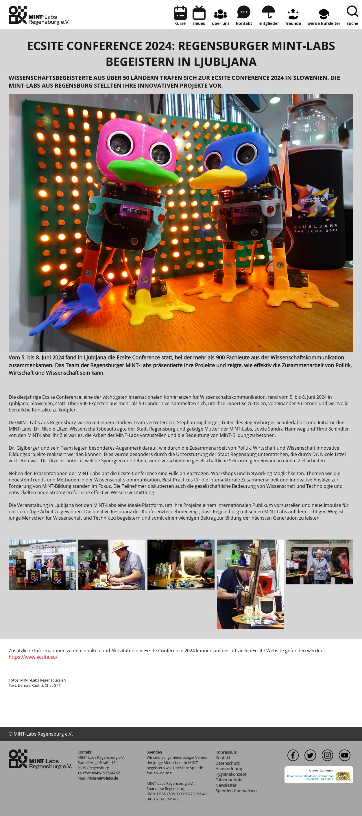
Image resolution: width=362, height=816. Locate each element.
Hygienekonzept (230, 774)
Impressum (226, 752)
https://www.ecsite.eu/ (33, 657)
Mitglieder (268, 23)
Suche (352, 23)
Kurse (180, 23)
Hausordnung (228, 768)
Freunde (293, 23)
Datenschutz (227, 763)
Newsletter (226, 785)
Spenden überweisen (236, 790)
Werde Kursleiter (323, 23)
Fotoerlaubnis (228, 779)
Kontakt (222, 757)
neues (199, 23)
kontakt (244, 23)
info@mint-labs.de (102, 778)
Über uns (221, 23)
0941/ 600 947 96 (106, 773)
